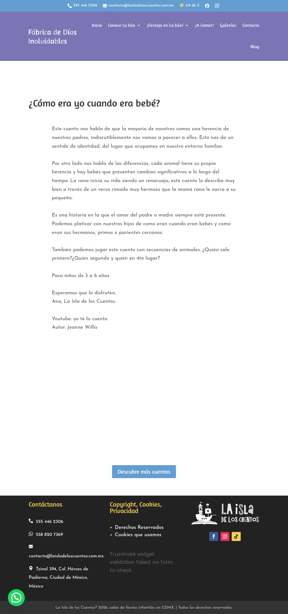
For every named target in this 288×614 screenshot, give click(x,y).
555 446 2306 (82, 5)
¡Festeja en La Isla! (165, 25)
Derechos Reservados (139, 526)
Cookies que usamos (138, 534)
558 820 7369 (46, 533)
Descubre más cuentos (144, 470)
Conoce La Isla (121, 25)
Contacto (250, 25)
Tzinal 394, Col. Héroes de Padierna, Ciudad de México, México (58, 576)
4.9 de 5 (189, 5)
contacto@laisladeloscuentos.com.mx (138, 5)
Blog (255, 46)
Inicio (97, 25)
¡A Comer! (204, 25)
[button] (16, 597)
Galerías (228, 25)
